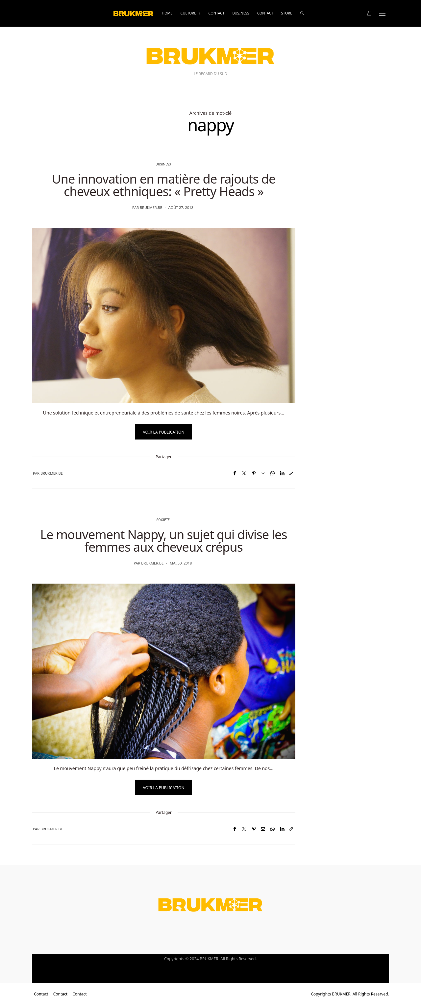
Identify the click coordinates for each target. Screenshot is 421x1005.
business (240, 13)
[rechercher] (302, 13)
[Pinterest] (254, 473)
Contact (216, 13)
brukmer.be (151, 207)
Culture (188, 13)
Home (167, 13)
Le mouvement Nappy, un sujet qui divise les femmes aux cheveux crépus (163, 540)
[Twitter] (244, 473)
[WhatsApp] (272, 473)
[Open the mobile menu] (382, 13)
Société (163, 520)
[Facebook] (234, 473)
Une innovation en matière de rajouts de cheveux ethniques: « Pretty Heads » (164, 185)
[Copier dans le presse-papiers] (291, 473)
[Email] (263, 473)
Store (286, 13)
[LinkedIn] (282, 473)
